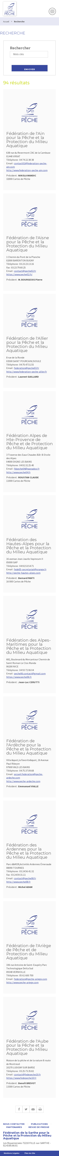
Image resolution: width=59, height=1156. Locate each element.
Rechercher (20, 47)
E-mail (33, 1109)
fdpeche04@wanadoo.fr (26, 468)
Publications (39, 1124)
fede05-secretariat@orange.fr (30, 569)
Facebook (18, 1109)
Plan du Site (30, 1153)
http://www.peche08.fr (18, 881)
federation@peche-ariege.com (30, 979)
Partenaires (14, 1127)
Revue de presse (38, 1127)
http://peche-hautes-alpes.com (23, 572)
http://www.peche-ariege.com (22, 982)
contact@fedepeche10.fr (27, 1074)
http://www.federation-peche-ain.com (27, 170)
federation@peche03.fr (26, 368)
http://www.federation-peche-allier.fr (26, 371)
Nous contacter (14, 1124)
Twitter (25, 1109)
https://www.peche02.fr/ (19, 274)
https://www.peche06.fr (19, 677)
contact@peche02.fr (25, 271)
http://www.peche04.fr (18, 472)
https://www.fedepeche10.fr (21, 1078)
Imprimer (40, 1109)
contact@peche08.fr (25, 878)
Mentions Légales (11, 1153)
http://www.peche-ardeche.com (23, 781)
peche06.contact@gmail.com (30, 673)
